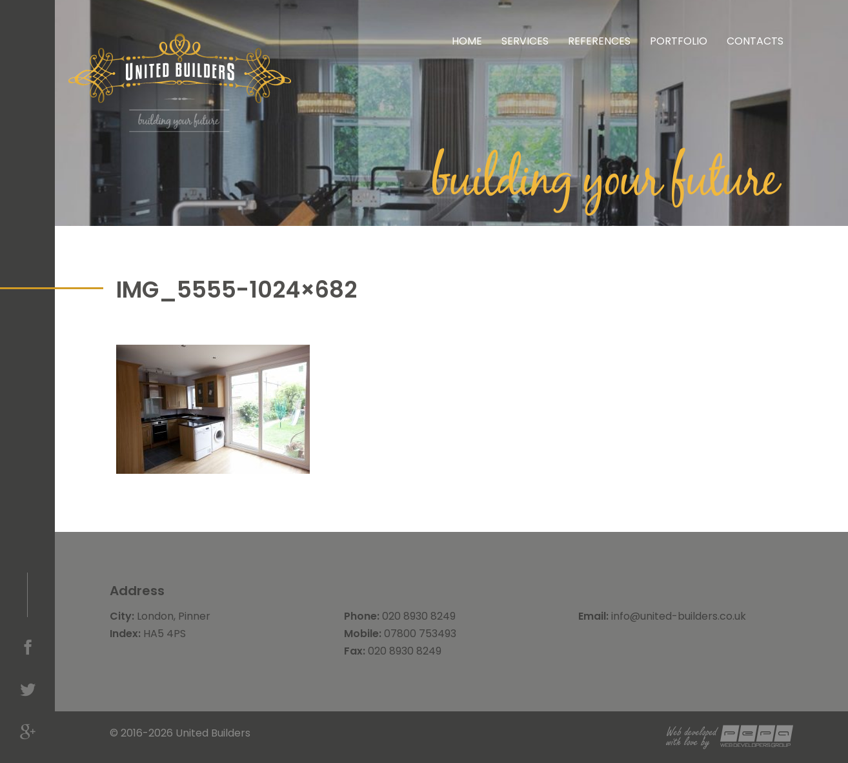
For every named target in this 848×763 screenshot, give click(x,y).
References (599, 41)
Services (525, 41)
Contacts (755, 41)
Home (467, 41)
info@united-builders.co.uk (678, 616)
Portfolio (678, 41)
